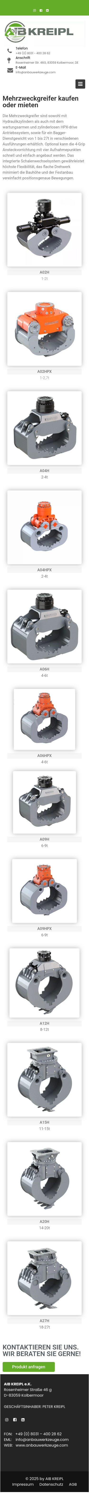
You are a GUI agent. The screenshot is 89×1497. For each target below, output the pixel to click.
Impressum (23, 1484)
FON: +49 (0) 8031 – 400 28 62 (33, 1434)
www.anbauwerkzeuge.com (42, 1445)
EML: (10, 1439)
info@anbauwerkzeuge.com (42, 1439)
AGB (73, 1484)
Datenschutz (51, 1484)
